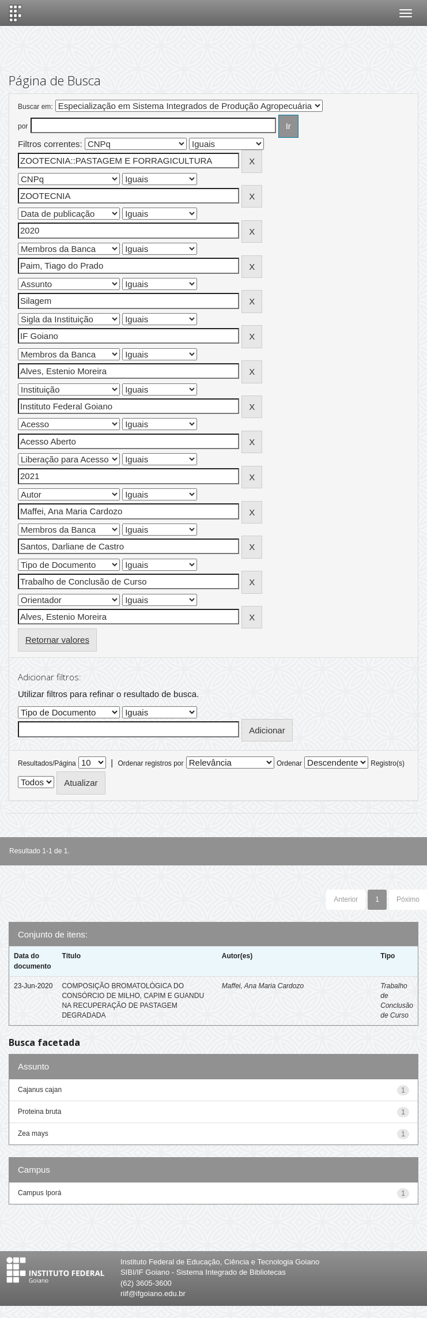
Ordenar (289, 763)
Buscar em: (35, 107)
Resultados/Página (47, 763)
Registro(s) (388, 763)
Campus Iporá (39, 1193)
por (23, 126)
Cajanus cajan (40, 1090)
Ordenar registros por (150, 763)
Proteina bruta (39, 1112)
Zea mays (33, 1133)
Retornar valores (57, 640)
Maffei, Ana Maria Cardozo (263, 986)
